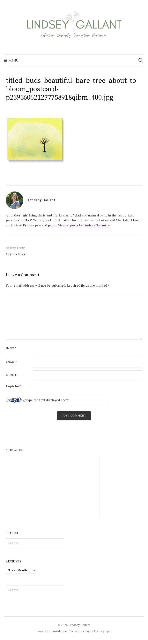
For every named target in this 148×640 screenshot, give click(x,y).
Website (12, 375)
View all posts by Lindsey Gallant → (84, 225)
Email (11, 361)
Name (11, 348)
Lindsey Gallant (80, 625)
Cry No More (16, 254)
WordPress (60, 631)
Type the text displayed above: (47, 400)
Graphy (84, 631)
